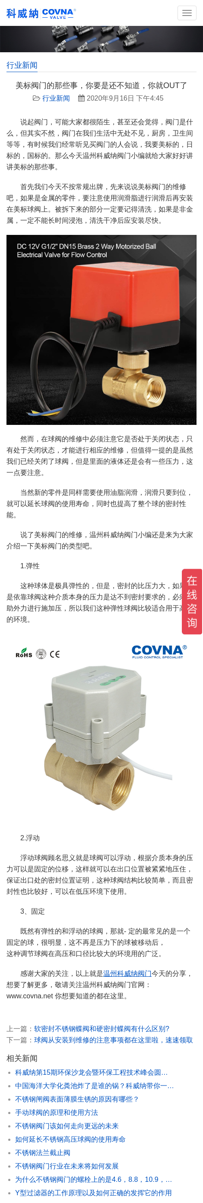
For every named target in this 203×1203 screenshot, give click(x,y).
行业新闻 (56, 98)
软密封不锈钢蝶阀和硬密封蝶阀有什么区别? (101, 1028)
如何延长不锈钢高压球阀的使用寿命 (70, 1139)
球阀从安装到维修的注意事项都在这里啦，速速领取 (113, 1040)
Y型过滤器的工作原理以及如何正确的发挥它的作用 (93, 1193)
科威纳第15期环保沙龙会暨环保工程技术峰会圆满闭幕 (95, 1072)
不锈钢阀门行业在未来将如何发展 (67, 1166)
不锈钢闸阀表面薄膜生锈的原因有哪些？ (77, 1099)
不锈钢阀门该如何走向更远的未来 (67, 1126)
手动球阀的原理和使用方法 (56, 1112)
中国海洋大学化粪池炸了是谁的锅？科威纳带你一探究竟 (95, 1085)
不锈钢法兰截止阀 (42, 1152)
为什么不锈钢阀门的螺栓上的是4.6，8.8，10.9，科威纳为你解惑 (95, 1179)
